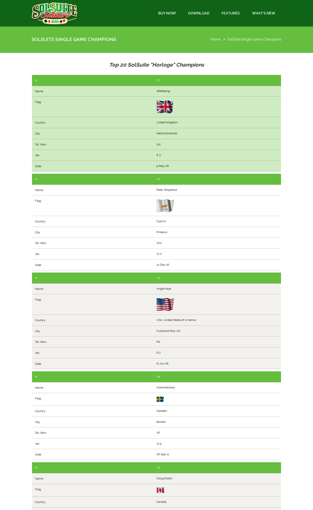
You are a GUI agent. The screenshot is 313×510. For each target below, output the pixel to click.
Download (198, 13)
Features (231, 13)
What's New (263, 13)
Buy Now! (167, 13)
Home (215, 39)
